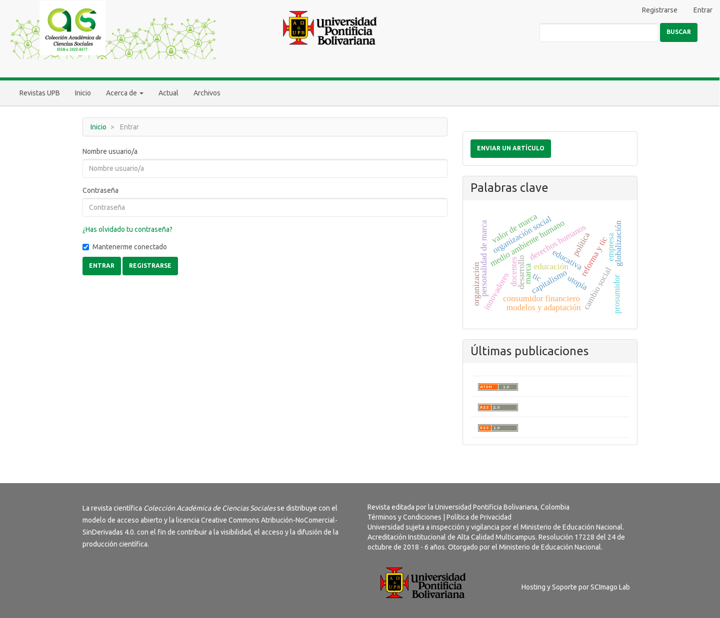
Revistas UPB (40, 93)
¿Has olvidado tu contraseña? (127, 229)
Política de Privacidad (479, 517)
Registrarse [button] (150, 265)
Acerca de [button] (125, 93)
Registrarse (660, 10)
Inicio (83, 93)
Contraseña (100, 190)
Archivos (207, 93)
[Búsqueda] (599, 32)
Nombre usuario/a (110, 151)
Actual (168, 93)
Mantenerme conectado (124, 247)
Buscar (678, 31)
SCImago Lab (610, 587)
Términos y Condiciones (405, 517)
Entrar (703, 10)
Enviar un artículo (510, 148)
